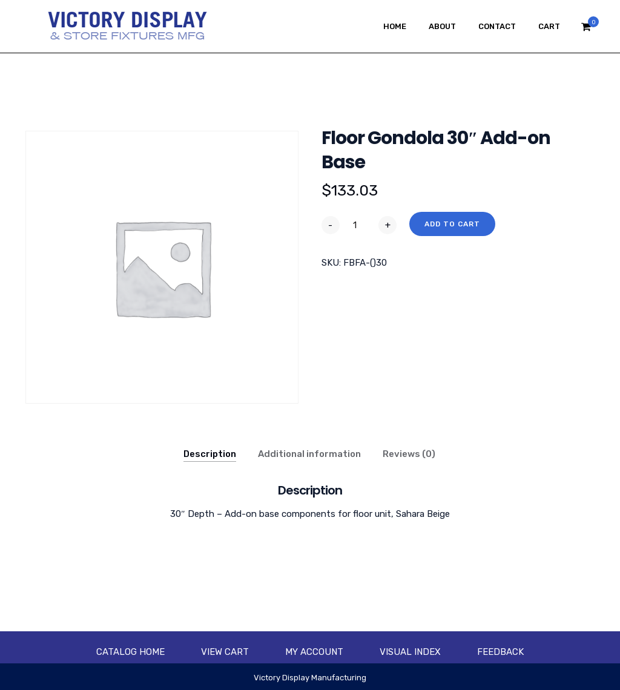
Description (209, 453)
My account (314, 651)
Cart (549, 26)
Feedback (500, 651)
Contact (497, 26)
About (442, 26)
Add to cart (452, 224)
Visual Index (410, 651)
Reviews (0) (409, 453)
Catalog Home (130, 651)
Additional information (309, 453)
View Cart (225, 651)
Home (394, 26)
